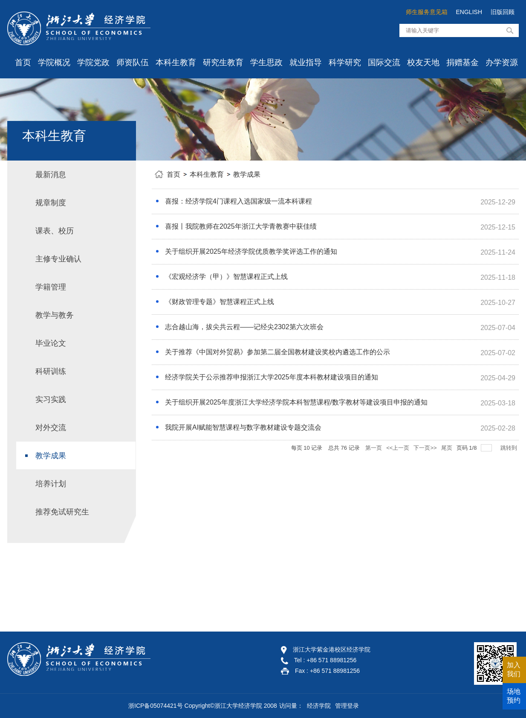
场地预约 (513, 696)
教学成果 (246, 174)
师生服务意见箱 (427, 12)
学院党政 (93, 62)
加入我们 (513, 669)
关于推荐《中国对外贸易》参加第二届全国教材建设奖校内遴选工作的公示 (277, 352)
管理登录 (347, 705)
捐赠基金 (462, 62)
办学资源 (502, 62)
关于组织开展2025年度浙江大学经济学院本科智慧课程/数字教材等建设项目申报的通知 (296, 402)
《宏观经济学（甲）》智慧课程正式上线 (226, 276)
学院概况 (54, 62)
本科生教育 (176, 62)
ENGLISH (469, 12)
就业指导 (305, 62)
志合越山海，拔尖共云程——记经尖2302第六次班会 (244, 326)
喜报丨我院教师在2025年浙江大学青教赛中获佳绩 (241, 226)
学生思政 (266, 62)
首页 (23, 62)
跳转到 (509, 448)
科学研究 (345, 62)
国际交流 (384, 62)
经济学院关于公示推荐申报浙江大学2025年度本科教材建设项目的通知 (271, 377)
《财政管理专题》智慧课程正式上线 (219, 301)
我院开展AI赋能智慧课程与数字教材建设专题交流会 (243, 427)
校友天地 (423, 62)
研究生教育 (223, 62)
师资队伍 (132, 62)
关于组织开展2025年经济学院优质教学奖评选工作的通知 (251, 251)
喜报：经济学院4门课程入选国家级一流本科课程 (238, 201)
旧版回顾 (502, 12)
